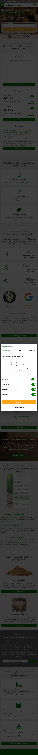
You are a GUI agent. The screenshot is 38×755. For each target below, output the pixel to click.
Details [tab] (19, 350)
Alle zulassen (19, 402)
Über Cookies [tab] (31, 350)
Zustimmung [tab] (7, 350)
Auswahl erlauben (19, 407)
